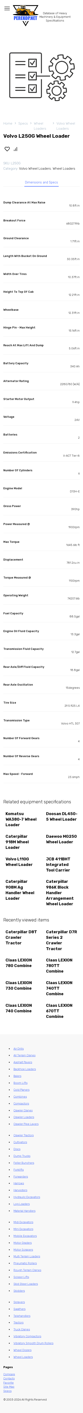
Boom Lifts (20, 1083)
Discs (17, 1149)
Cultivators (20, 1142)
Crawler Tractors (24, 1135)
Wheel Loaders (40, 126)
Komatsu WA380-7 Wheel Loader (21, 819)
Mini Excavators (23, 1229)
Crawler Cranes (23, 1110)
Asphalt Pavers (23, 1062)
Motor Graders (23, 1242)
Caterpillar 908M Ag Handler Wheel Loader (20, 890)
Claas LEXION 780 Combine (19, 963)
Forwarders (21, 1176)
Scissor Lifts (21, 1277)
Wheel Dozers (22, 1350)
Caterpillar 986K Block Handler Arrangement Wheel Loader (60, 892)
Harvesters (20, 1190)
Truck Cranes (22, 1329)
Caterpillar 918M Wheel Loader (17, 842)
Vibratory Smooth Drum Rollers (33, 1343)
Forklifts (19, 1169)
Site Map (8, 1386)
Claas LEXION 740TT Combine (59, 988)
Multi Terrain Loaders (27, 1256)
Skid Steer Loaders (26, 1284)
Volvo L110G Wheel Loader (19, 862)
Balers (17, 1076)
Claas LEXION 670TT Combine (59, 1011)
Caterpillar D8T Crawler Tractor (21, 937)
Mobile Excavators (25, 1236)
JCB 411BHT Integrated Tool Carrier (58, 865)
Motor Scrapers (23, 1249)
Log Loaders (22, 1204)
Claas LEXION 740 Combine (19, 1008)
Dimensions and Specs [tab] (41, 182)
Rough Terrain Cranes (27, 1270)
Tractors (18, 1322)
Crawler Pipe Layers (26, 1124)
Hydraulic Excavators (27, 1197)
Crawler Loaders (24, 1117)
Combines (20, 1096)
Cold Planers (21, 1089)
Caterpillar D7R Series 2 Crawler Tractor (61, 940)
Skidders (19, 1290)
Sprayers (19, 1302)
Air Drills (19, 1048)
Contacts (9, 1378)
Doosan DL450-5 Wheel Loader (61, 816)
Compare (9, 1374)
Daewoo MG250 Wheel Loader (61, 839)
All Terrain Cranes (24, 1055)
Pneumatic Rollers (25, 1263)
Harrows (19, 1183)
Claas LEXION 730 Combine (19, 985)
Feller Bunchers (24, 1162)
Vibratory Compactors (27, 1336)
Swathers (19, 1309)
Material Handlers (24, 1210)
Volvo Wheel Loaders (65, 126)
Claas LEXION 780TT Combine (59, 966)
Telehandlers (22, 1315)
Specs (23, 123)
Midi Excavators (23, 1222)
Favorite (8, 1382)
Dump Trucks (22, 1156)
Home (7, 123)
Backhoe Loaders (25, 1069)
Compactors (21, 1103)
